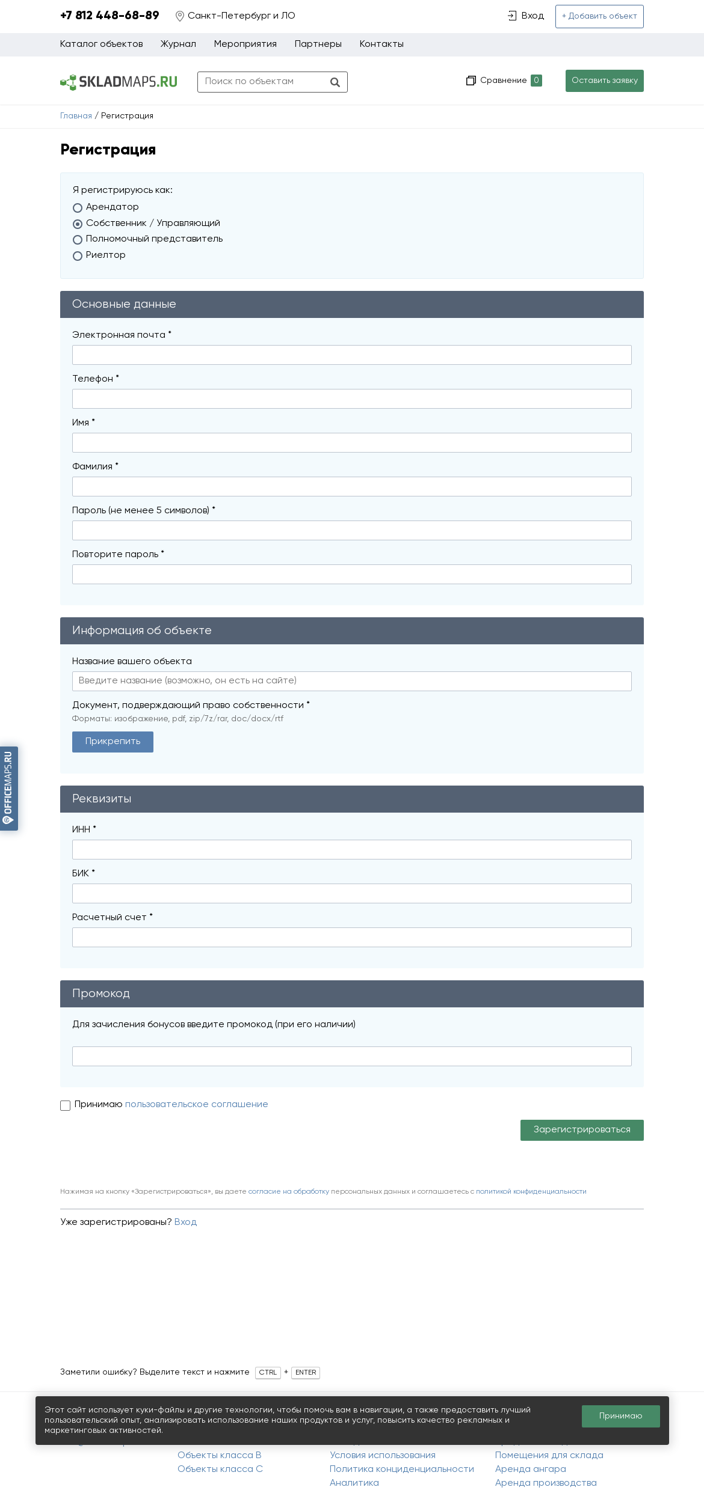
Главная (76, 116)
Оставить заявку (605, 80)
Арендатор (112, 207)
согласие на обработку (289, 1191)
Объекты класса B (220, 1456)
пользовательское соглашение (196, 1105)
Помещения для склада (549, 1456)
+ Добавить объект (599, 16)
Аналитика (354, 1483)
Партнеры (318, 44)
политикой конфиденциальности (531, 1191)
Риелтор (106, 255)
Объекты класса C (220, 1469)
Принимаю (100, 1105)
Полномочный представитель (154, 239)
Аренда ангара (530, 1469)
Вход (185, 1222)
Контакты (382, 44)
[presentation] (151, 1149)
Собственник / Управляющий (153, 223)
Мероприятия (245, 44)
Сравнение (510, 81)
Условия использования (383, 1456)
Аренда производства (546, 1483)
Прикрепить (112, 741)
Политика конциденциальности (402, 1469)
